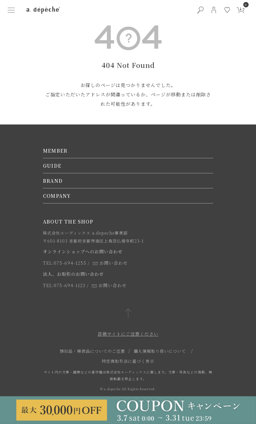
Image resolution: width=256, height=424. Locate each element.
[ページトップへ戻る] (128, 313)
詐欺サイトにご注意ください (128, 334)
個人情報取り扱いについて (160, 351)
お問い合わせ (110, 263)
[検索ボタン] (200, 10)
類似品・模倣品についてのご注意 (92, 351)
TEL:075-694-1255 (64, 263)
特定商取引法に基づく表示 (128, 361)
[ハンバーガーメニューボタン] (11, 10)
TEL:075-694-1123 (64, 285)
